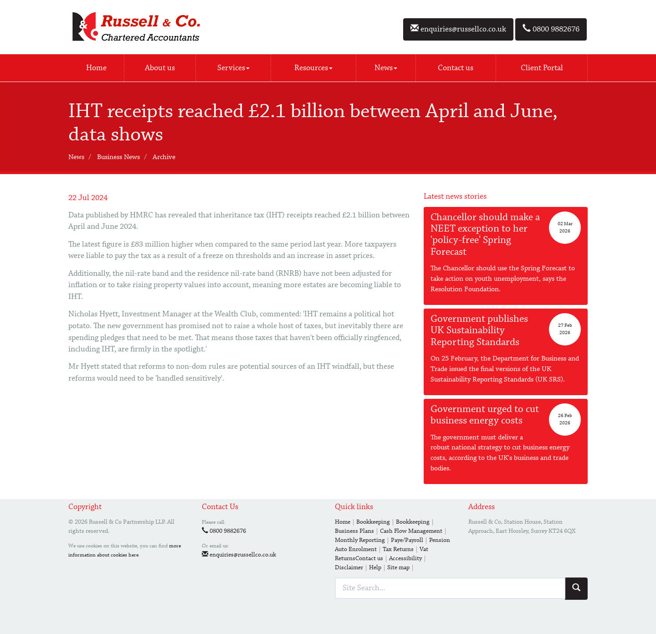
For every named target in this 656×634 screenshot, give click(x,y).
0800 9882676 (551, 29)
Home (96, 68)
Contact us (455, 68)
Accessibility (405, 558)
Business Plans (354, 531)
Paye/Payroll (407, 540)
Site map (398, 567)
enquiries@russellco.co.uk (458, 29)
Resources (313, 68)
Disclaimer (349, 567)
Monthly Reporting (360, 540)
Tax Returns (398, 549)
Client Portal (542, 68)
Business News (118, 157)
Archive (164, 157)
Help (375, 567)
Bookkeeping (373, 522)
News (385, 68)
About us (160, 68)
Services (233, 68)
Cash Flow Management (411, 531)
